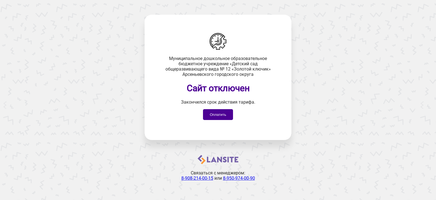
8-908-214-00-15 (197, 178)
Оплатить (218, 114)
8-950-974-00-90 (239, 178)
